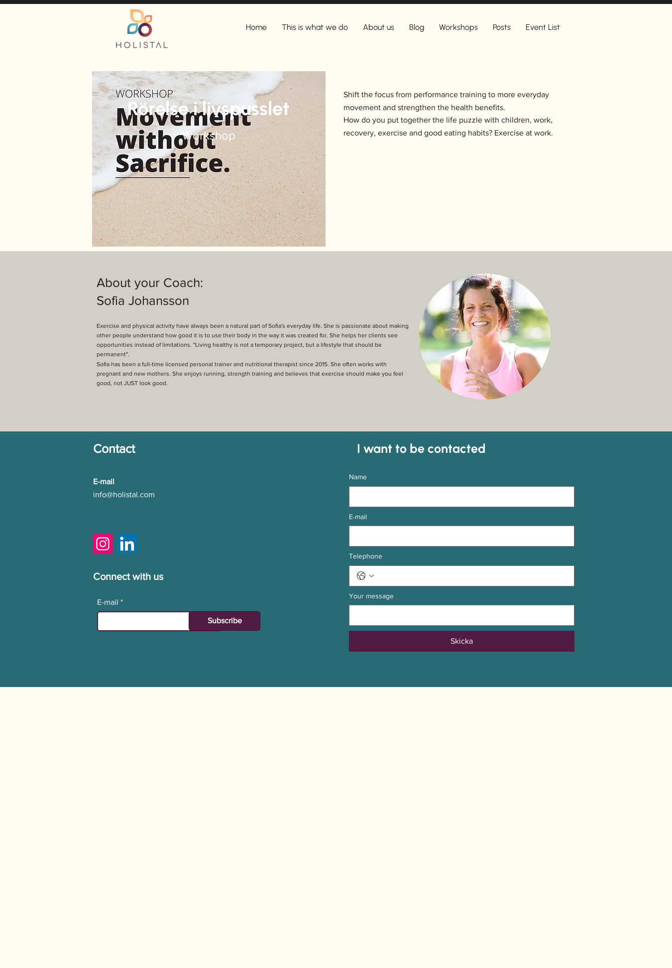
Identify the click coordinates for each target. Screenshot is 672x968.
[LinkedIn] (127, 543)
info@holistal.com (124, 494)
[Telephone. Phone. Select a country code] (365, 576)
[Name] (458, 497)
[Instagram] (102, 543)
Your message (371, 596)
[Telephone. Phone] (471, 576)
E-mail (107, 602)
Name (358, 477)
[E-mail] (458, 536)
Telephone (365, 556)
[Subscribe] (224, 621)
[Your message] (458, 615)
